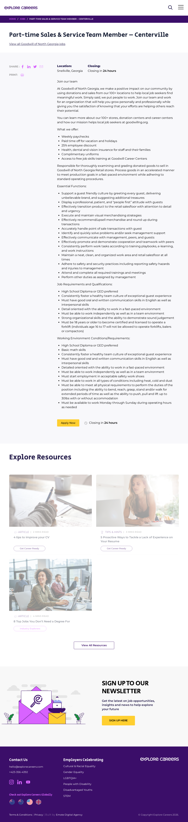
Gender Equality (73, 772)
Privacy (38, 814)
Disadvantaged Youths (77, 790)
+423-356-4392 (18, 772)
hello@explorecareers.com (26, 766)
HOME (12, 19)
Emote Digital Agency (69, 814)
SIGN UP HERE (118, 720)
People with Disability (77, 784)
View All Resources (94, 645)
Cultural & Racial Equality (79, 766)
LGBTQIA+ (70, 778)
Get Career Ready (29, 554)
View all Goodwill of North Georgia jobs (37, 44)
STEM (66, 796)
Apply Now (68, 423)
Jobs (22, 19)
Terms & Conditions (20, 814)
